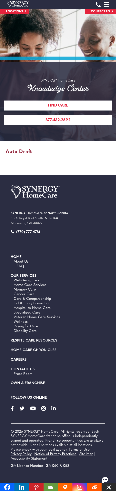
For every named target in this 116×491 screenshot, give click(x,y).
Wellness (21, 322)
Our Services (24, 276)
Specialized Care (27, 313)
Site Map (86, 454)
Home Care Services (30, 285)
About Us (21, 262)
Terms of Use (79, 450)
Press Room (23, 374)
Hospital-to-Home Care (32, 308)
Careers (19, 360)
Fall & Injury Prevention (32, 303)
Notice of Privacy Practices (55, 454)
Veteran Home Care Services (37, 317)
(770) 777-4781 (25, 232)
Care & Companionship (32, 299)
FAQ (20, 266)
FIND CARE (58, 106)
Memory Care (25, 290)
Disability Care (25, 331)
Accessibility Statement (29, 459)
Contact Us (100, 11)
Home (16, 257)
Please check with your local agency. (39, 450)
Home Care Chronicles (34, 350)
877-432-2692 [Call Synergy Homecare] (58, 120)
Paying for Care (26, 326)
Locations (14, 11)
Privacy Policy (21, 454)
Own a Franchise (28, 383)
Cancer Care (24, 294)
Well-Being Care (27, 280)
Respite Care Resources (34, 341)
